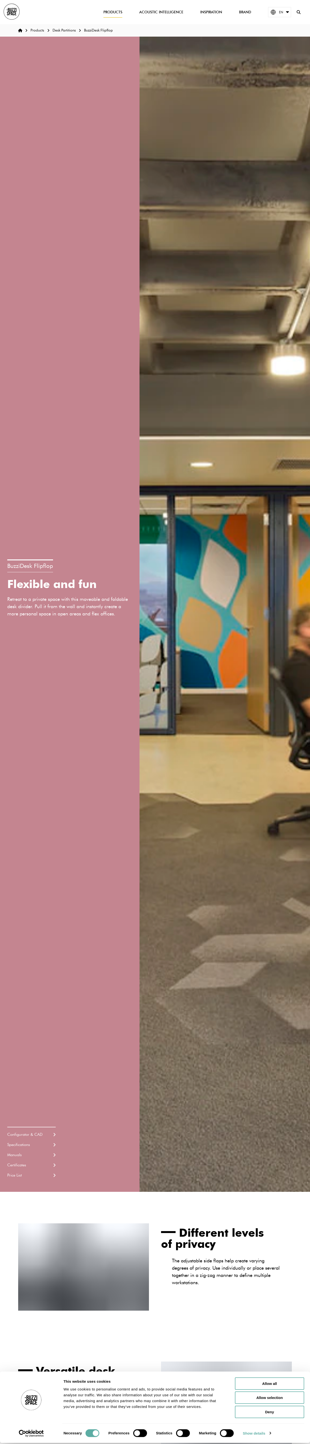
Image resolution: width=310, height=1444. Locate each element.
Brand (243, 13)
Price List (31, 1175)
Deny (269, 1413)
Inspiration (209, 13)
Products (111, 13)
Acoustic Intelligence (160, 13)
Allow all (269, 1385)
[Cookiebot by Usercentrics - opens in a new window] (31, 1434)
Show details (254, 1434)
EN (278, 13)
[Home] (20, 30)
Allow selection (269, 1399)
